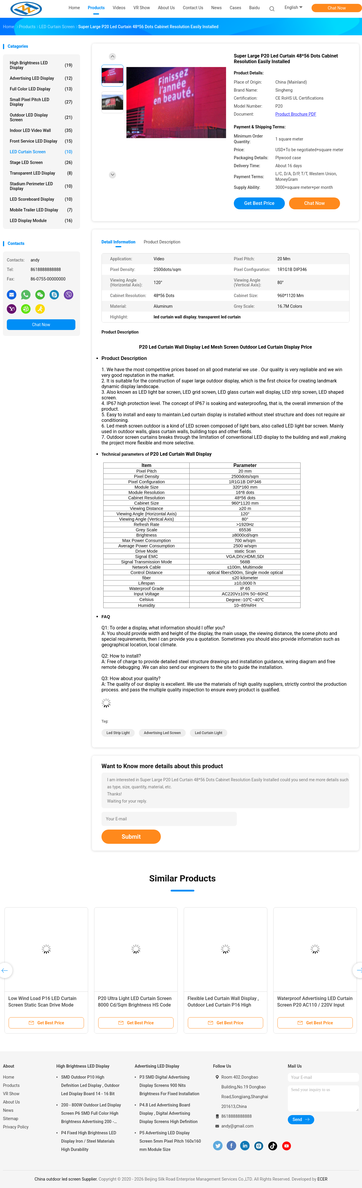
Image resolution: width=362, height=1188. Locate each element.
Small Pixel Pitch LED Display (41, 102)
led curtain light (208, 733)
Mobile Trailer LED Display (41, 210)
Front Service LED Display (41, 141)
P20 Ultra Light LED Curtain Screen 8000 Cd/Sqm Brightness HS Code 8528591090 (135, 1005)
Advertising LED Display (41, 78)
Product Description (162, 242)
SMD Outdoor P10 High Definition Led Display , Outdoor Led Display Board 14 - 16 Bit (90, 1085)
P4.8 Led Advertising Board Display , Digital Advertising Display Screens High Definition (168, 1113)
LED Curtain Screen (41, 152)
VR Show (11, 1093)
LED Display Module (41, 221)
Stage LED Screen (41, 162)
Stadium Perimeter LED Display (41, 186)
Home (8, 1077)
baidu (254, 7)
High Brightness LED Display (41, 65)
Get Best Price (259, 203)
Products (11, 1085)
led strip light (118, 733)
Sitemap (10, 1118)
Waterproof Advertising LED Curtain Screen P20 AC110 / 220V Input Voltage (315, 1005)
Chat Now (337, 8)
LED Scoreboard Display (41, 199)
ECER (322, 1179)
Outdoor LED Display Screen (41, 117)
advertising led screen (162, 733)
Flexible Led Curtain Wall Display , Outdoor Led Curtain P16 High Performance (223, 1005)
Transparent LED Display (41, 173)
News (8, 1110)
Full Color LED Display (41, 89)
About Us (11, 1102)
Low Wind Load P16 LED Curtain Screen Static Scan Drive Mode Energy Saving (42, 1005)
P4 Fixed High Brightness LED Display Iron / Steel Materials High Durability (88, 1141)
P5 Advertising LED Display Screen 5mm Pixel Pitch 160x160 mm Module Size (170, 1141)
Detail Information (118, 242)
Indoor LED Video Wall (41, 130)
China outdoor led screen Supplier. (67, 1179)
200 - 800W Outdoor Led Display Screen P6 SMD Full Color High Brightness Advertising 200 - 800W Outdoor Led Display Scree (91, 1114)
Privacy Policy (15, 1127)
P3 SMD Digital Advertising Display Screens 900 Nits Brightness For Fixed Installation (169, 1085)
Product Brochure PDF (295, 114)
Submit (131, 836)
